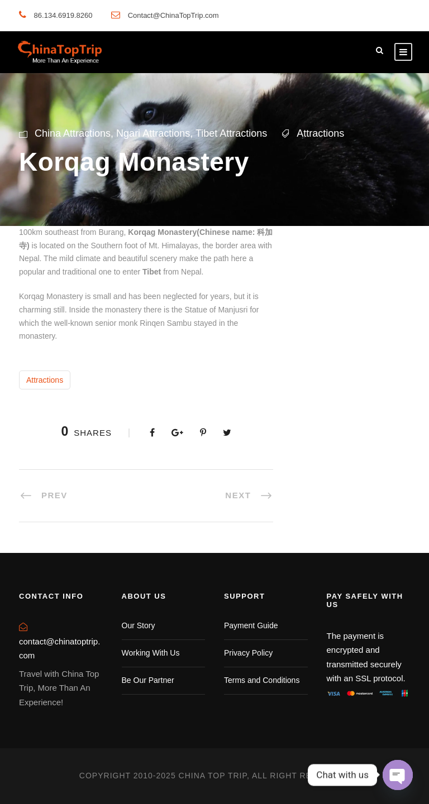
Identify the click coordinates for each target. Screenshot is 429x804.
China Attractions (73, 133)
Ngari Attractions (153, 133)
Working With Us (151, 652)
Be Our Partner (148, 680)
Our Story (138, 625)
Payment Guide (251, 625)
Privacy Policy (248, 652)
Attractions (320, 133)
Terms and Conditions (261, 680)
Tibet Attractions (231, 133)
